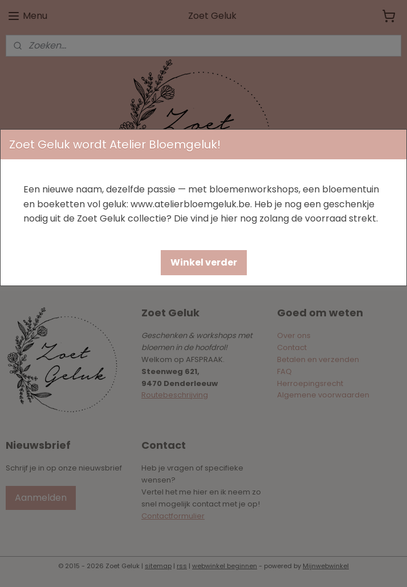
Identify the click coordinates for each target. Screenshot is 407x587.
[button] (204, 262)
